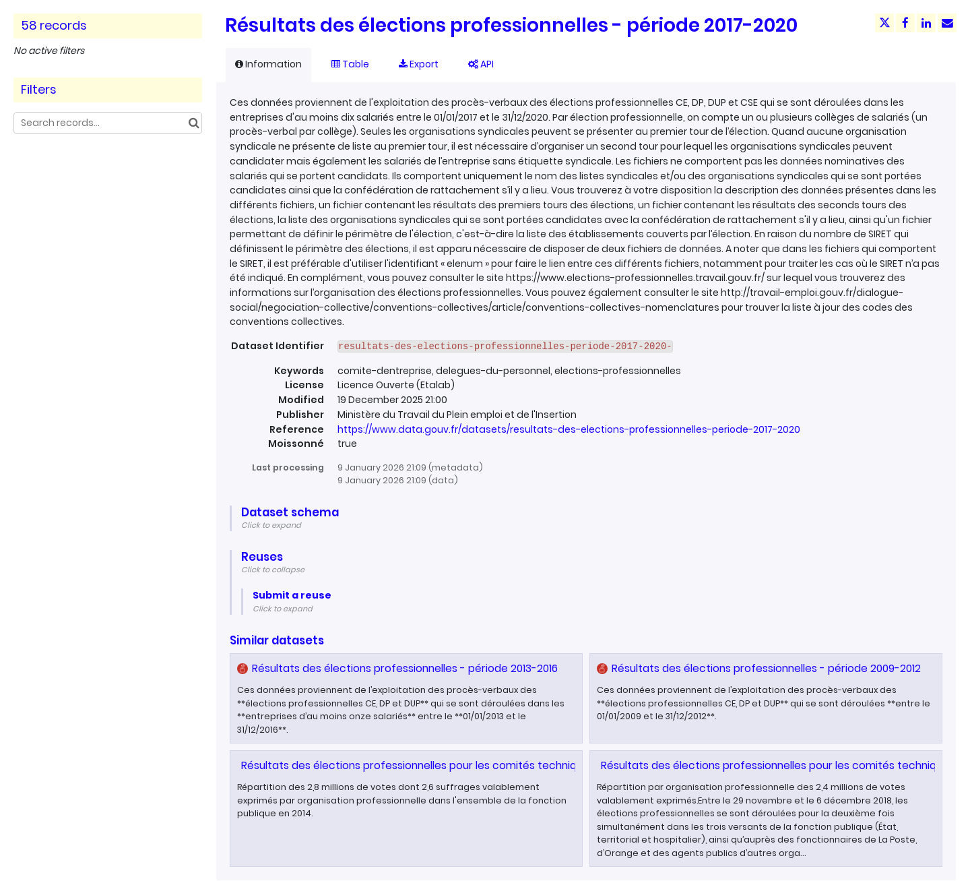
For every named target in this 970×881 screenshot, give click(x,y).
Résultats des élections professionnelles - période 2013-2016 (405, 668)
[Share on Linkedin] (926, 22)
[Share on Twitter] (884, 22)
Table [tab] (350, 64)
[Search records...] (107, 123)
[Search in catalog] (193, 123)
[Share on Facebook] (905, 22)
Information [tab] (268, 64)
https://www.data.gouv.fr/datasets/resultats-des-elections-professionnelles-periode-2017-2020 (568, 429)
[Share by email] (947, 22)
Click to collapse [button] (272, 569)
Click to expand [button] (271, 525)
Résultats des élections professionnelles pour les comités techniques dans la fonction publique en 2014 (504, 765)
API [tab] (481, 64)
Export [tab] (419, 64)
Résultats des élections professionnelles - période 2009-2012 (766, 668)
